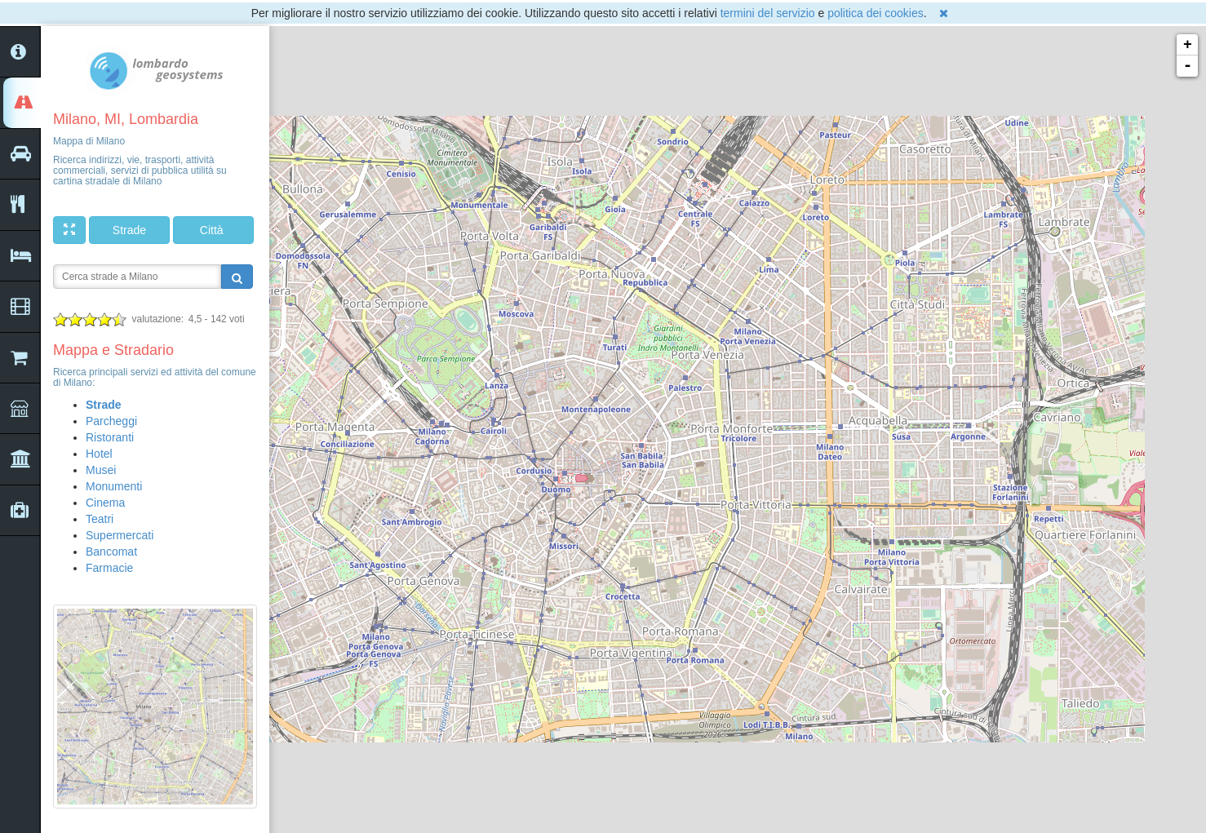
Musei (101, 469)
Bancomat (111, 551)
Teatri (99, 518)
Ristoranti (110, 437)
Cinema (105, 502)
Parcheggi (111, 421)
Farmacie (109, 567)
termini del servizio (767, 13)
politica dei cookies (875, 13)
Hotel (99, 453)
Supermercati (119, 535)
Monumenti (114, 486)
